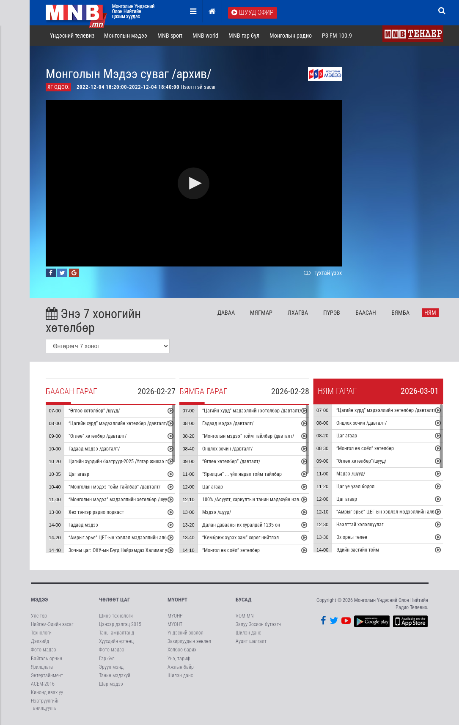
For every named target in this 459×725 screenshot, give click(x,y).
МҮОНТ (175, 624)
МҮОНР (175, 616)
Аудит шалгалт (251, 641)
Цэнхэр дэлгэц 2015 (120, 624)
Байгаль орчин (46, 659)
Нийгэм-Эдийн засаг (52, 624)
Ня (430, 312)
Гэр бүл (107, 659)
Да (226, 312)
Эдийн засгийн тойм (357, 550)
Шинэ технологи (116, 616)
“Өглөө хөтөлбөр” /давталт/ (231, 461)
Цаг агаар (78, 474)
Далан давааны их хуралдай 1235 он (241, 525)
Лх (298, 312)
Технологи (41, 633)
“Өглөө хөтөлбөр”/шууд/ (361, 461)
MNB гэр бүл (243, 35)
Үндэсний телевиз (72, 35)
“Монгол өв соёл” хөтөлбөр (231, 550)
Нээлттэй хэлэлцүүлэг (359, 524)
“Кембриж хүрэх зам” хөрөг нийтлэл (240, 538)
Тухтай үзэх (322, 273)
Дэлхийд (40, 641)
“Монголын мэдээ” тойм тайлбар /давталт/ (248, 436)
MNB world (205, 35)
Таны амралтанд (116, 633)
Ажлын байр (181, 667)
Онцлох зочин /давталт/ (227, 449)
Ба (365, 312)
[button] (193, 183)
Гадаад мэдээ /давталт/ (93, 449)
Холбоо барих (182, 650)
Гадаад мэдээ (83, 525)
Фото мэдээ (43, 650)
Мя (261, 312)
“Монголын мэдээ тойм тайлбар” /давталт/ (114, 487)
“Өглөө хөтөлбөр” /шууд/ (93, 411)
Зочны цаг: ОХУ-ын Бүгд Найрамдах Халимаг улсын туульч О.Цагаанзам (145, 550)
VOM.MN (244, 616)
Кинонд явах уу (47, 692)
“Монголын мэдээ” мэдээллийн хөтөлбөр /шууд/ (119, 500)
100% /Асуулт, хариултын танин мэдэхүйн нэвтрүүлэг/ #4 (262, 500)
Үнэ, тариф (179, 659)
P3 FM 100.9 (337, 35)
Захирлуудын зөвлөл (189, 641)
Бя (400, 312)
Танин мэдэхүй (114, 675)
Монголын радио (290, 35)
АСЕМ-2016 (43, 684)
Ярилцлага (42, 667)
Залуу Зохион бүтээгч (258, 624)
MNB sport (169, 35)
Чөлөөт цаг (114, 599)
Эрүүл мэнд (111, 667)
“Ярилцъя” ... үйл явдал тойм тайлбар (242, 474)
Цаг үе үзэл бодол (355, 486)
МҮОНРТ (177, 599)
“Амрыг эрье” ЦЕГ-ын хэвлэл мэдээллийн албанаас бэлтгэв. (133, 538)
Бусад (244, 599)
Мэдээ (39, 599)
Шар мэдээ (111, 684)
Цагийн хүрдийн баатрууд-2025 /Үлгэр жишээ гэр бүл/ (125, 461)
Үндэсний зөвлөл (185, 633)
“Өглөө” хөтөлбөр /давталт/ (97, 436)
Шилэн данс (180, 675)
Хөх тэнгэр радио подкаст (96, 512)
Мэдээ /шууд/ (216, 512)
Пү (331, 312)
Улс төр (39, 616)
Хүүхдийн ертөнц (116, 641)
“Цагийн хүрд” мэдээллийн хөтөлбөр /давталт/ (117, 423)
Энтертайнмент (47, 675)
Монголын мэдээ (125, 35)
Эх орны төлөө (351, 537)
